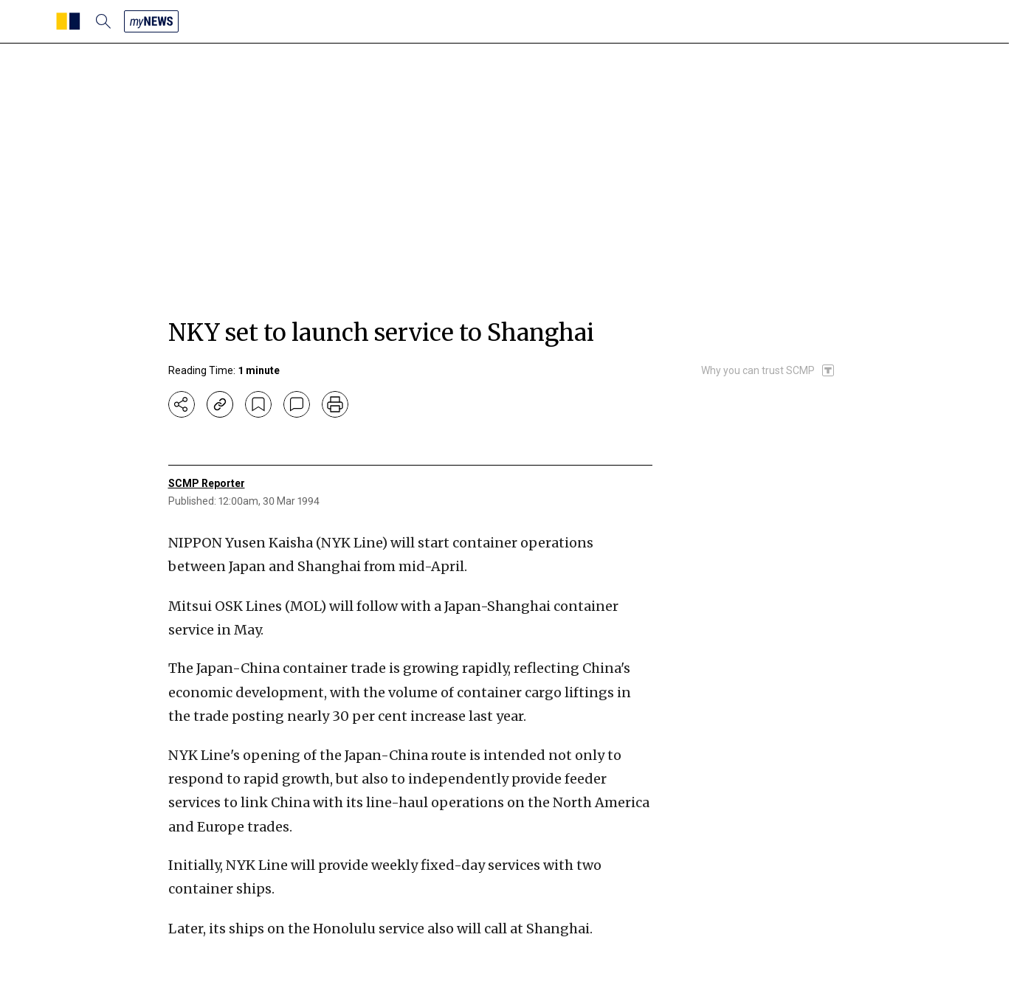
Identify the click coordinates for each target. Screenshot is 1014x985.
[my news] (151, 21)
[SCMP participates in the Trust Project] (768, 370)
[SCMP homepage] (68, 21)
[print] (335, 404)
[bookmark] (258, 404)
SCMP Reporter (206, 483)
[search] (103, 21)
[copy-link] (220, 404)
